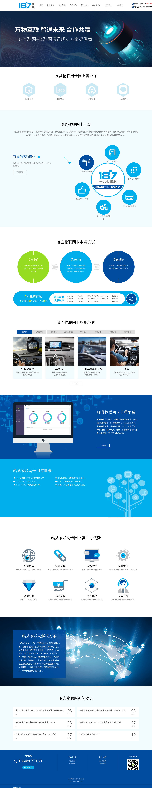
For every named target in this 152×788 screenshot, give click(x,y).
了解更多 (19, 172)
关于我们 (108, 5)
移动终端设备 (69, 332)
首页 (41, 5)
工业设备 (83, 332)
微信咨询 (28, 767)
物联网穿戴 (39, 332)
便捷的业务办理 (86, 162)
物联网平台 (96, 5)
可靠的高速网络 (112, 152)
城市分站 (120, 5)
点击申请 (131, 298)
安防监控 (54, 332)
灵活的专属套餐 (133, 169)
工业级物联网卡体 (103, 207)
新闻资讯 (84, 5)
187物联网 (102, 761)
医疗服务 (127, 332)
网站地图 (103, 764)
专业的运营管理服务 (82, 189)
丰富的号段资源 (129, 197)
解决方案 (61, 5)
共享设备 (113, 332)
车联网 (24, 332)
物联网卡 (50, 5)
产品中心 (73, 5)
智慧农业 (98, 332)
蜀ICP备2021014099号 (76, 781)
